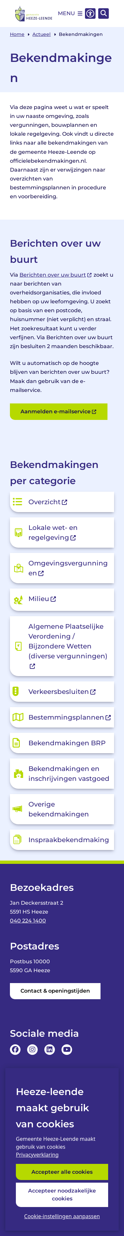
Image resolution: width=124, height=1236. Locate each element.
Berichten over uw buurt (56, 275)
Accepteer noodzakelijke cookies (62, 1195)
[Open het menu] (70, 13)
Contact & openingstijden (55, 991)
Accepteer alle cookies (62, 1172)
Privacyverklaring (37, 1154)
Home (17, 34)
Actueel (41, 34)
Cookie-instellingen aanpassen (62, 1216)
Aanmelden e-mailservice (59, 411)
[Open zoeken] (103, 13)
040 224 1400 (28, 921)
